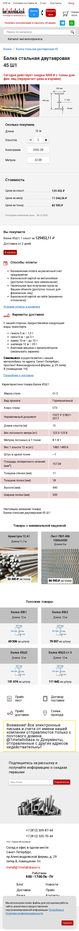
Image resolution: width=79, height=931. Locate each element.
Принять (67, 923)
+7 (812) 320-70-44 (39, 836)
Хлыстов (11, 140)
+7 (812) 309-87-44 (39, 830)
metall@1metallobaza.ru (14, 15)
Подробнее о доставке (19, 375)
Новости (52, 884)
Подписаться (61, 782)
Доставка (24, 890)
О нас (43, 3)
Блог (20, 884)
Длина (9, 131)
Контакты (56, 3)
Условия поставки (23, 3)
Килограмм (12, 150)
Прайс (50, 890)
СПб (5, 3)
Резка (21, 895)
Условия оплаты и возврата (22, 306)
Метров (10, 160)
